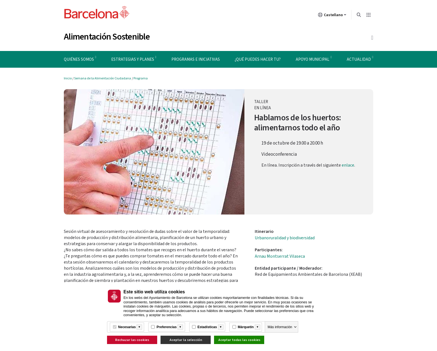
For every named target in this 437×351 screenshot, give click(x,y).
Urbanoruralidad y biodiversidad (285, 238)
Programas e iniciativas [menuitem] (195, 59)
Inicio (68, 78)
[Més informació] (139, 327)
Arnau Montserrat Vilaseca (280, 256)
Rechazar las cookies (132, 339)
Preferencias (167, 327)
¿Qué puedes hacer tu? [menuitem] (258, 59)
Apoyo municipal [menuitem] (312, 59)
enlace (348, 165)
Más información (280, 327)
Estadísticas (207, 327)
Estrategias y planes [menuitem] (132, 59)
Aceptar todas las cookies (239, 339)
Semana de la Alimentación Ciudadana (102, 78)
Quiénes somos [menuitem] (79, 59)
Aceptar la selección (185, 339)
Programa (140, 78)
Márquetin (246, 327)
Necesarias (127, 327)
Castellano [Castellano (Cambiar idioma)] (332, 16)
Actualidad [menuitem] (359, 59)
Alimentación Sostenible (107, 36)
